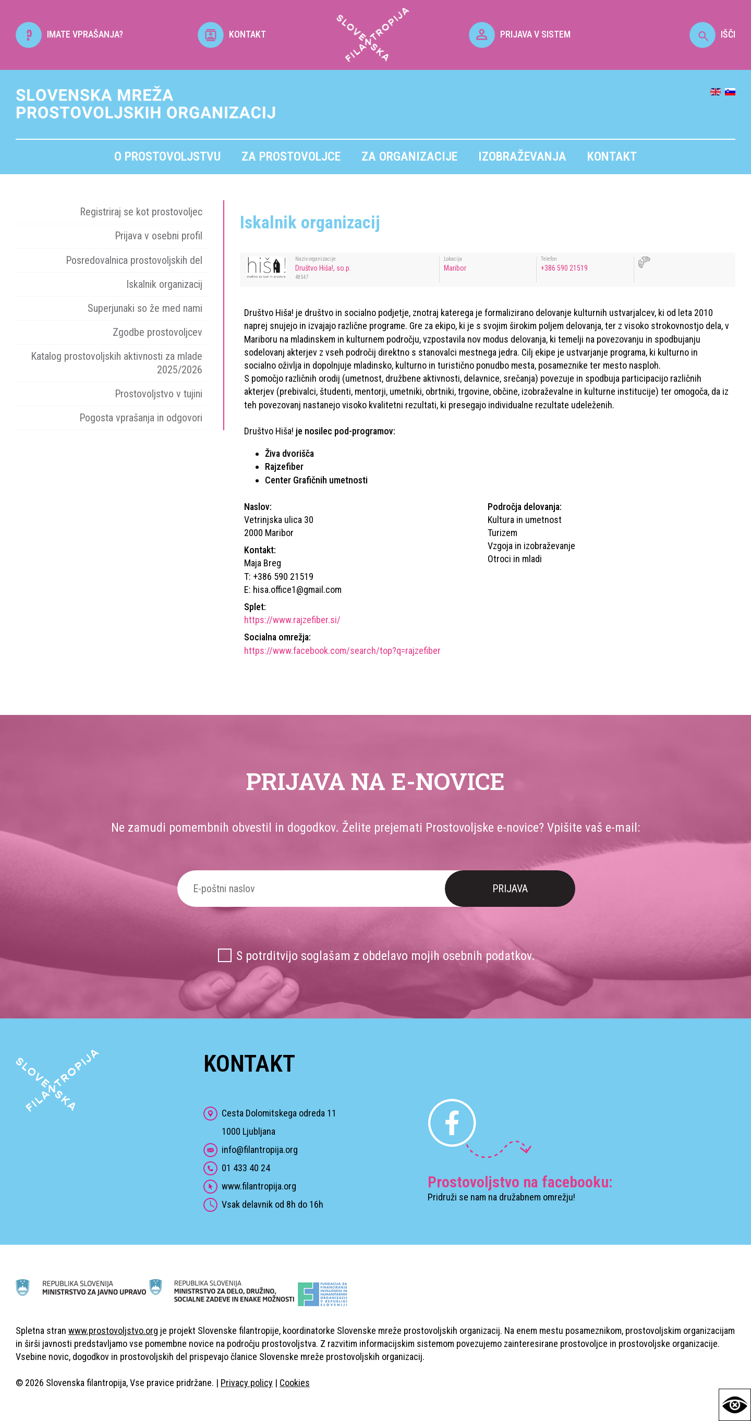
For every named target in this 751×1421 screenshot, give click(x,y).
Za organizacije (409, 156)
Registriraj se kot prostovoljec (141, 211)
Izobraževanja (522, 156)
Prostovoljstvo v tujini (158, 393)
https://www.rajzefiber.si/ (292, 619)
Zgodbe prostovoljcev (157, 332)
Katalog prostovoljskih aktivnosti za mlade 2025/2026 (116, 362)
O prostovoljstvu (167, 156)
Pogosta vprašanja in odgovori (140, 417)
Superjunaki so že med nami (145, 308)
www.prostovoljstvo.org (113, 1330)
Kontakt (612, 156)
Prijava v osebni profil (158, 235)
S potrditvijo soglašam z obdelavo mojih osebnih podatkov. (385, 956)
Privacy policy (247, 1382)
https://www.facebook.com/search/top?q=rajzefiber (342, 650)
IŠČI (712, 34)
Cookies (295, 1382)
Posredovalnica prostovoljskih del (134, 260)
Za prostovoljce (291, 156)
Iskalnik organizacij (164, 284)
